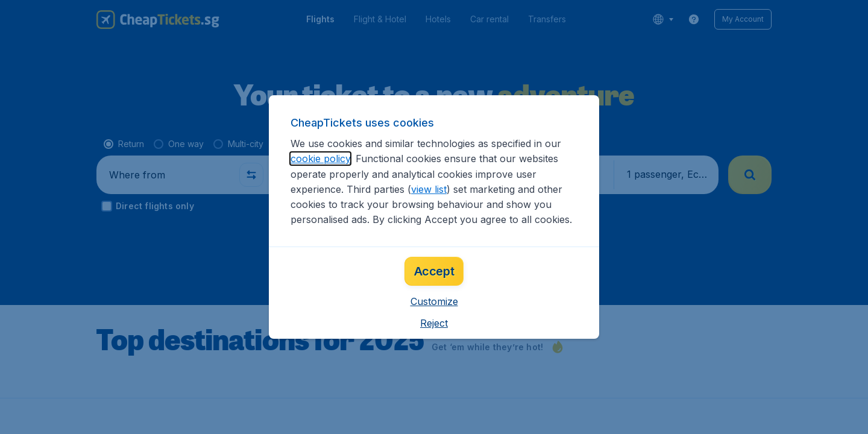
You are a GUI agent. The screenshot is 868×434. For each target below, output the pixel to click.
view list (429, 189)
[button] (434, 301)
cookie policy (320, 159)
